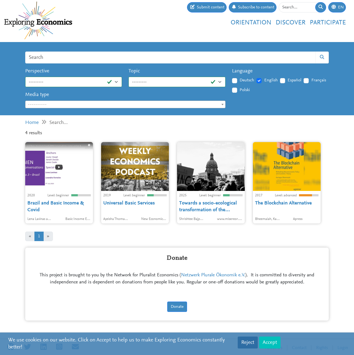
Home (32, 122)
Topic (134, 71)
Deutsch (247, 80)
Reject (247, 342)
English (271, 80)
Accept (270, 342)
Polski (245, 90)
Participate (328, 23)
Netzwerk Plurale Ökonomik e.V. (213, 275)
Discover (290, 23)
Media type (37, 94)
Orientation (251, 23)
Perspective (37, 71)
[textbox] (125, 104)
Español (294, 80)
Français (318, 80)
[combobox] (125, 104)
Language (242, 71)
